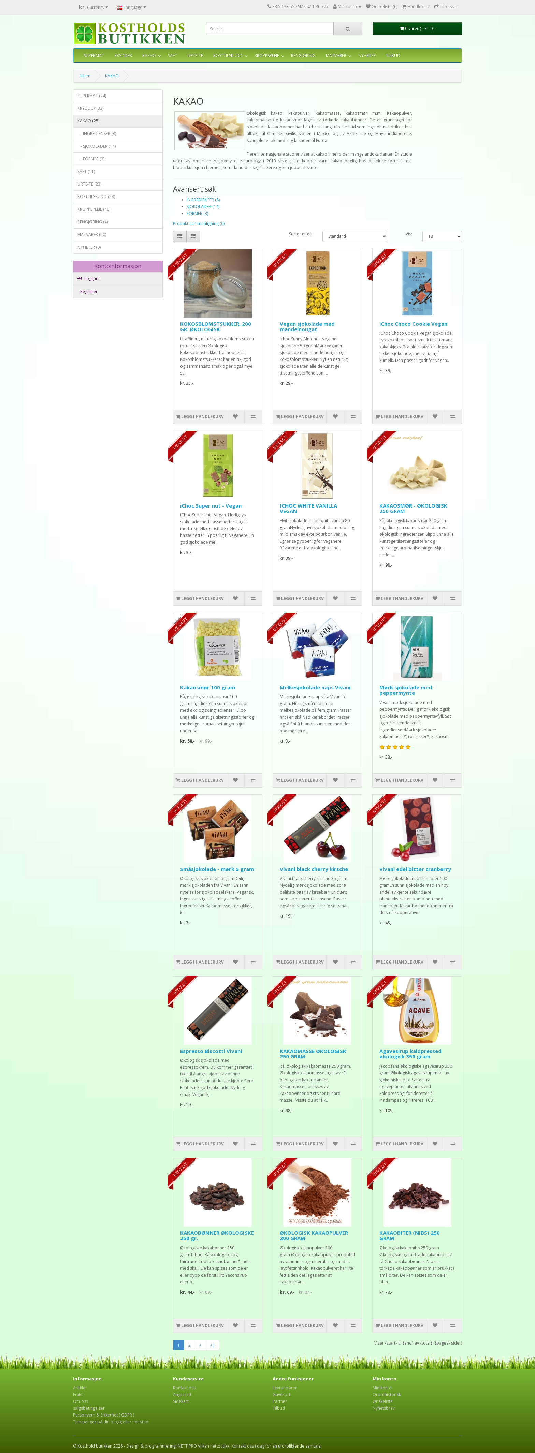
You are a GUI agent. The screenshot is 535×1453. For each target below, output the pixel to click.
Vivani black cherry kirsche (314, 869)
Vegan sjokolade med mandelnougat (307, 326)
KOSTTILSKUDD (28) (96, 197)
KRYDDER (123, 55)
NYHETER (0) (89, 247)
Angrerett (182, 1394)
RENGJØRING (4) (92, 222)
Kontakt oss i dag (247, 1446)
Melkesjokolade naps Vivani (315, 687)
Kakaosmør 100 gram (207, 687)
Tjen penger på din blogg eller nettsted (110, 1422)
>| (212, 1345)
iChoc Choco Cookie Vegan (413, 323)
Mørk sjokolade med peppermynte (405, 690)
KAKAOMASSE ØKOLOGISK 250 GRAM (313, 1053)
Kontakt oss (184, 1388)
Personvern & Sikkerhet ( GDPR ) (103, 1415)
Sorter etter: (300, 234)
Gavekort (281, 1394)
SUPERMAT (94, 55)
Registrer (88, 291)
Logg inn (89, 278)
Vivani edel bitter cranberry (415, 869)
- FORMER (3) (90, 159)
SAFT (172, 55)
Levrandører (285, 1388)
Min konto (382, 1388)
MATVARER (336, 55)
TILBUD (393, 55)
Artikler (80, 1388)
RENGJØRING (303, 55)
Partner (280, 1401)
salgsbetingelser (89, 1408)
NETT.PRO (187, 1446)
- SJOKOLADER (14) (96, 146)
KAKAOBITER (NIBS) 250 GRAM (409, 1235)
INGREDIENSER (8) (203, 200)
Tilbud (279, 1408)
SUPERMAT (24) (91, 96)
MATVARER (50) (91, 234)
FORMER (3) (197, 213)
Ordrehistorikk (387, 1394)
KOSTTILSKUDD (228, 55)
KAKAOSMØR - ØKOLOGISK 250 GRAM (413, 508)
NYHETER (367, 55)
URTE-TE (195, 55)
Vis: (409, 234)
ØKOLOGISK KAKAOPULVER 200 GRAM (314, 1235)
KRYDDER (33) (90, 108)
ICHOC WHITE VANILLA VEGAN (308, 508)
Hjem (85, 76)
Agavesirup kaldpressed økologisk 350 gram (410, 1053)
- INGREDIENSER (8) (96, 133)
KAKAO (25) (88, 121)
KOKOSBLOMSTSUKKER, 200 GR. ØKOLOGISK (215, 326)
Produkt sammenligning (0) (199, 223)
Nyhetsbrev (384, 1408)
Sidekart (181, 1401)
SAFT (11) (86, 171)
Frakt (78, 1394)
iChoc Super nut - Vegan (211, 505)
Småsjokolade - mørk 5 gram (217, 869)
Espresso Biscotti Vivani (211, 1050)
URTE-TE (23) (89, 184)
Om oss (80, 1401)
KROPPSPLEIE (267, 55)
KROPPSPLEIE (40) (93, 209)
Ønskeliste (383, 1401)
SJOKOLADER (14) (203, 206)
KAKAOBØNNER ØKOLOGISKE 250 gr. (217, 1235)
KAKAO (149, 55)
